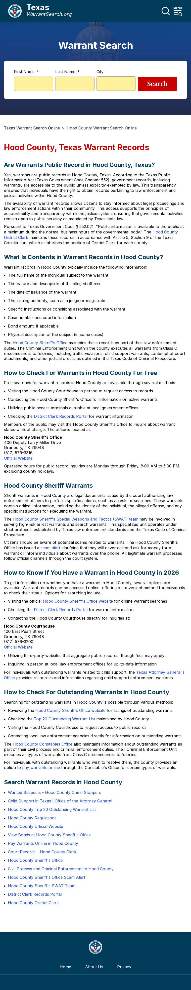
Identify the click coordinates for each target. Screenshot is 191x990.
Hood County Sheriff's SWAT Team (41, 885)
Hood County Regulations (32, 817)
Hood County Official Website (35, 826)
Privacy (124, 966)
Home (65, 966)
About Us (94, 966)
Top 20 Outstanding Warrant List (64, 718)
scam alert (50, 547)
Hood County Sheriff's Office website (78, 601)
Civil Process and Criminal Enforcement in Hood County (61, 868)
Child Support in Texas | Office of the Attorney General (60, 800)
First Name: (26, 71)
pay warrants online (41, 767)
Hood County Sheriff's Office (40, 342)
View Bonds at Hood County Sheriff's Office (49, 834)
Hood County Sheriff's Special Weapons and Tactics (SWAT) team (75, 519)
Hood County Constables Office (42, 744)
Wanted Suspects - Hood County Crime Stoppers (54, 792)
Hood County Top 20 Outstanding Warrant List (52, 809)
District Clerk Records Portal (61, 416)
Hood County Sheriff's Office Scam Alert (46, 877)
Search (157, 84)
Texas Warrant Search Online (32, 127)
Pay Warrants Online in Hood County (43, 843)
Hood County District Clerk (33, 902)
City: (100, 71)
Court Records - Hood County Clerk (42, 851)
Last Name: (67, 71)
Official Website (18, 458)
